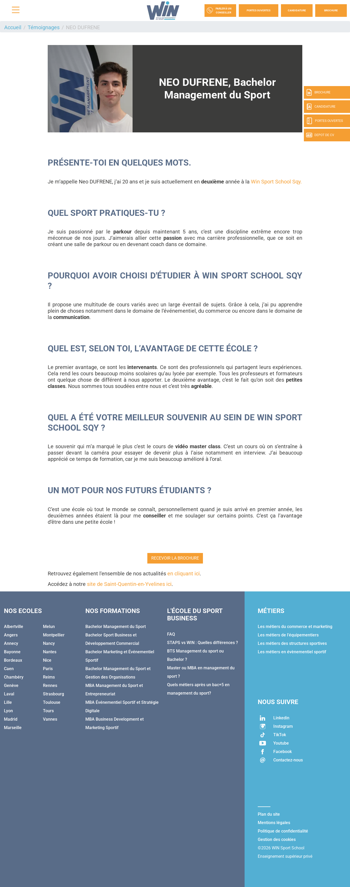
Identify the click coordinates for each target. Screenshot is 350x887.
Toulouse (51, 702)
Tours (48, 710)
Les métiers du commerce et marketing (295, 626)
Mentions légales (274, 822)
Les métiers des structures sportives (292, 643)
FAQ (171, 634)
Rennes (50, 685)
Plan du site (269, 814)
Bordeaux (13, 660)
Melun (49, 626)
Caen (9, 668)
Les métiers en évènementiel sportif (292, 651)
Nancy (49, 643)
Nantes (49, 651)
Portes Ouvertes (258, 10)
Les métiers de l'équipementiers (288, 634)
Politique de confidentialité (283, 831)
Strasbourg (53, 693)
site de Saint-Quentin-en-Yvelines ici (129, 584)
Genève (11, 685)
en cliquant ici (183, 573)
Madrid (10, 719)
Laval (9, 693)
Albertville (13, 626)
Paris (48, 668)
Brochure (331, 10)
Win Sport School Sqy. (276, 181)
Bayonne (12, 651)
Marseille (13, 727)
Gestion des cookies (277, 839)
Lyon (8, 710)
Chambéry (13, 677)
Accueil (12, 27)
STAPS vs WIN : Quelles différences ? (202, 642)
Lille (8, 702)
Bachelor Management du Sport (115, 626)
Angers (11, 634)
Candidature (297, 10)
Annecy (11, 643)
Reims (49, 677)
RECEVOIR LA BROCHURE (175, 558)
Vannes (50, 719)
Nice (47, 660)
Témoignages (44, 27)
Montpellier (54, 634)
